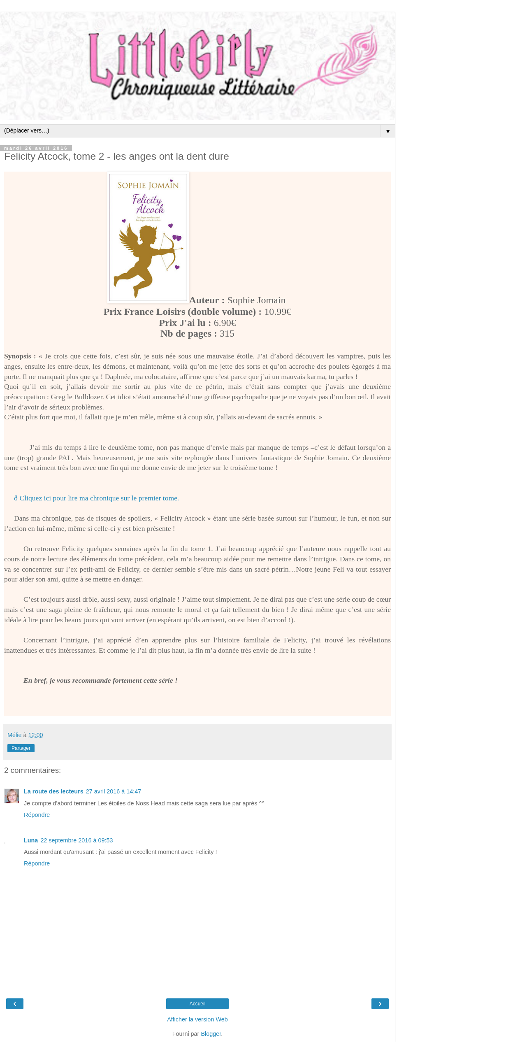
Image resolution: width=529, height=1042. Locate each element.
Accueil (198, 1004)
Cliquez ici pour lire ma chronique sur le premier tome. (99, 498)
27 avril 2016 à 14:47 (113, 791)
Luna (31, 840)
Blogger (211, 1033)
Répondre (37, 815)
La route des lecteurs (54, 791)
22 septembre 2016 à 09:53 (76, 840)
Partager (21, 748)
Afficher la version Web (197, 1019)
